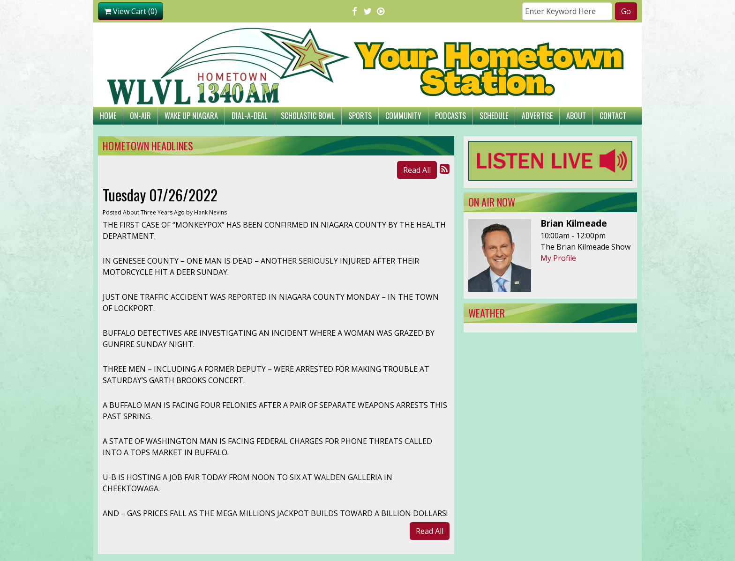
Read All (417, 170)
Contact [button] (613, 115)
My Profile (558, 258)
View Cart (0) (130, 11)
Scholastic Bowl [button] (308, 115)
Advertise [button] (537, 115)
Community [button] (403, 115)
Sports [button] (360, 115)
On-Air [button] (140, 115)
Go (626, 11)
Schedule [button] (494, 115)
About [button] (576, 115)
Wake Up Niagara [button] (191, 115)
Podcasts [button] (450, 115)
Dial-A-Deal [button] (249, 115)
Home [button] (108, 115)
